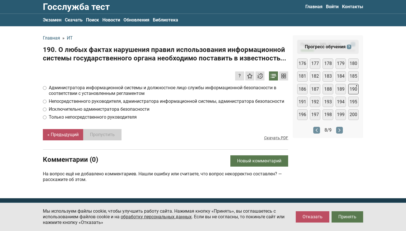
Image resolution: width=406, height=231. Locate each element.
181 (302, 76)
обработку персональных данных (156, 216)
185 (353, 76)
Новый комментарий (259, 161)
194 (341, 101)
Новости (111, 20)
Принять (347, 216)
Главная (314, 6)
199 (341, 114)
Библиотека (165, 20)
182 (315, 76)
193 (328, 101)
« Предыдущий (63, 134)
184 (341, 76)
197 (315, 114)
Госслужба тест (76, 6)
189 (341, 89)
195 (353, 101)
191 (302, 101)
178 (328, 63)
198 (328, 114)
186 (302, 89)
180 (353, 63)
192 (315, 101)
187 (315, 89)
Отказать (313, 216)
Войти (332, 6)
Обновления (136, 20)
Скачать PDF (276, 138)
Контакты (352, 6)
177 (315, 63)
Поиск (92, 20)
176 (302, 63)
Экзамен (52, 20)
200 (353, 114)
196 (302, 114)
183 (328, 76)
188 (328, 89)
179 (341, 63)
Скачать (74, 20)
